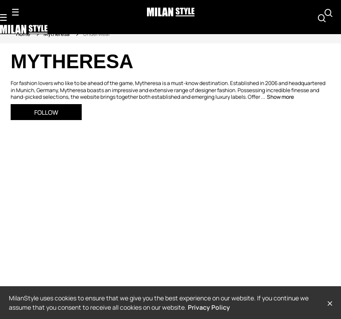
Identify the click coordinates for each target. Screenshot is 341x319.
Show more (280, 97)
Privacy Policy (209, 307)
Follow (46, 112)
